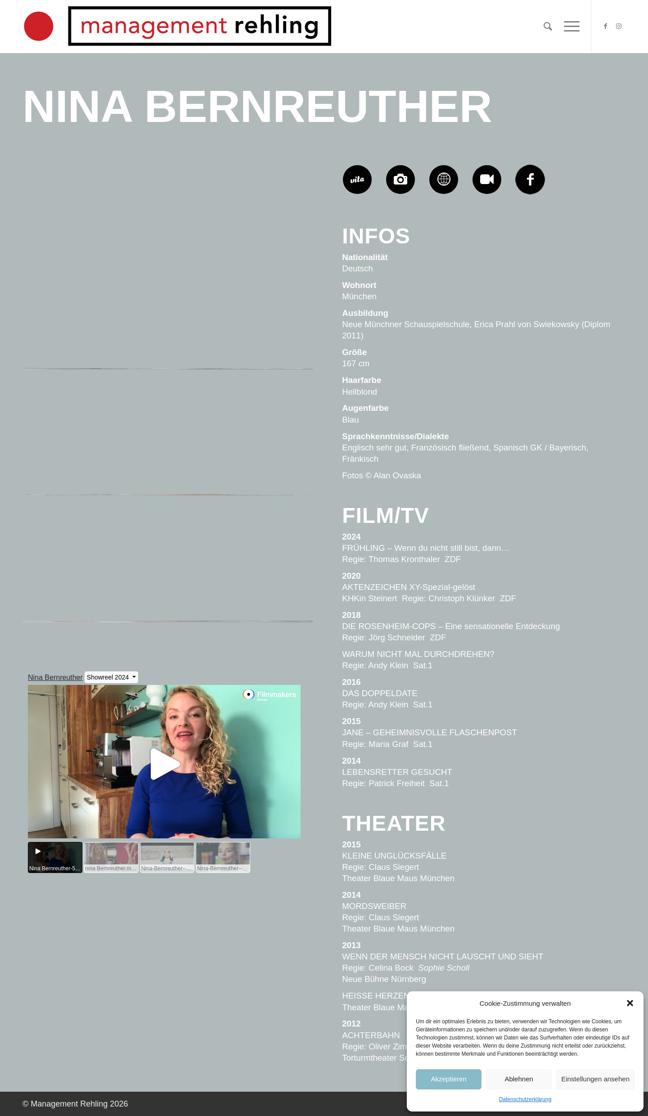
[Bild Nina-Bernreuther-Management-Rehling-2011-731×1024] (265, 228)
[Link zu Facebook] (605, 26)
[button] (630, 1003)
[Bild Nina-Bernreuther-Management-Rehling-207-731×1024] (71, 481)
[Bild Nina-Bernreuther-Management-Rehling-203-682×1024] (168, 607)
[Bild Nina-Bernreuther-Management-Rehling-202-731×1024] (265, 607)
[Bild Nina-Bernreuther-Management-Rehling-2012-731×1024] (168, 228)
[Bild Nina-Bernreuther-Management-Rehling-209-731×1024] (168, 354)
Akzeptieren (448, 1079)
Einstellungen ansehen (595, 1079)
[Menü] (569, 26)
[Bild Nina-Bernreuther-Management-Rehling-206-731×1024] (168, 481)
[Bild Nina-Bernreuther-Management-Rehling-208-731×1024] (265, 354)
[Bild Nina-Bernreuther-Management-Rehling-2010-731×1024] (71, 354)
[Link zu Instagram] (619, 26)
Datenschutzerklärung (525, 1099)
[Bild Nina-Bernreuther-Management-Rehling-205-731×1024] (265, 481)
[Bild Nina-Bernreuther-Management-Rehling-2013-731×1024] (71, 228)
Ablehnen (518, 1079)
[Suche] (548, 26)
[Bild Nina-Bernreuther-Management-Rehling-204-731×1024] (71, 607)
